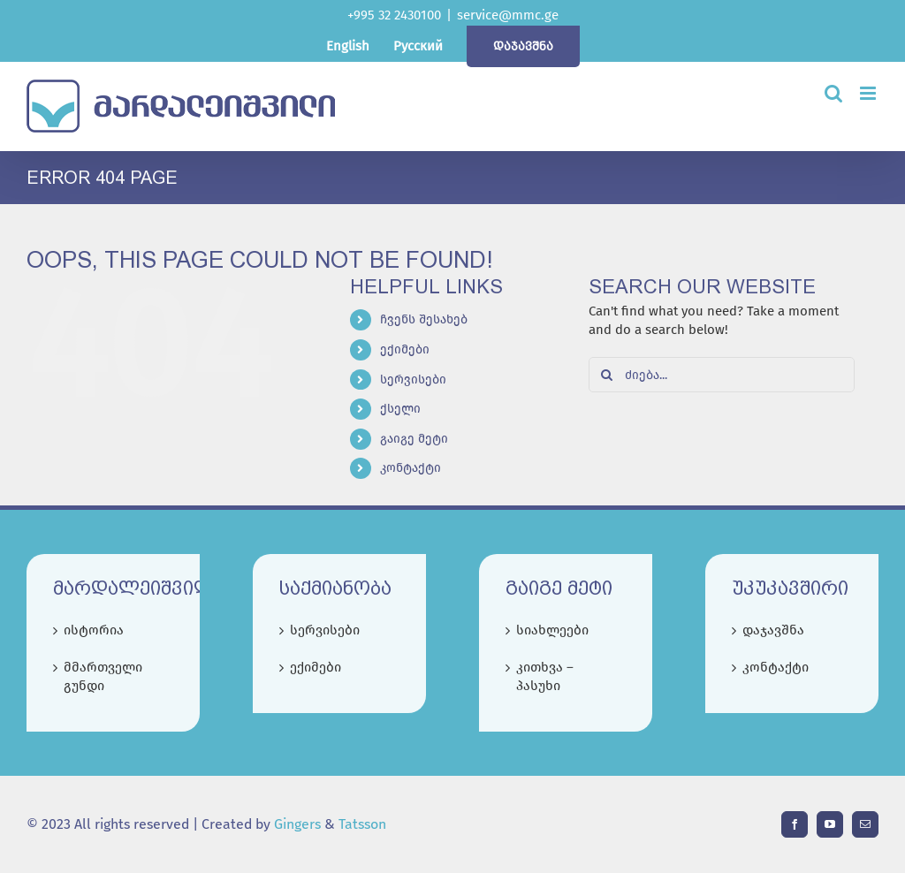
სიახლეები (552, 630)
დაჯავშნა (773, 630)
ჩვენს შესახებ (424, 319)
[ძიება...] (722, 374)
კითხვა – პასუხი (545, 676)
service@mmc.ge (508, 15)
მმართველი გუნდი (103, 676)
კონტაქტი (410, 467)
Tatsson (362, 824)
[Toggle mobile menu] (869, 93)
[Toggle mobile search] (833, 93)
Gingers (299, 824)
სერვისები (413, 379)
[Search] (606, 374)
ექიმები (405, 349)
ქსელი (400, 408)
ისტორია (94, 630)
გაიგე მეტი (414, 438)
